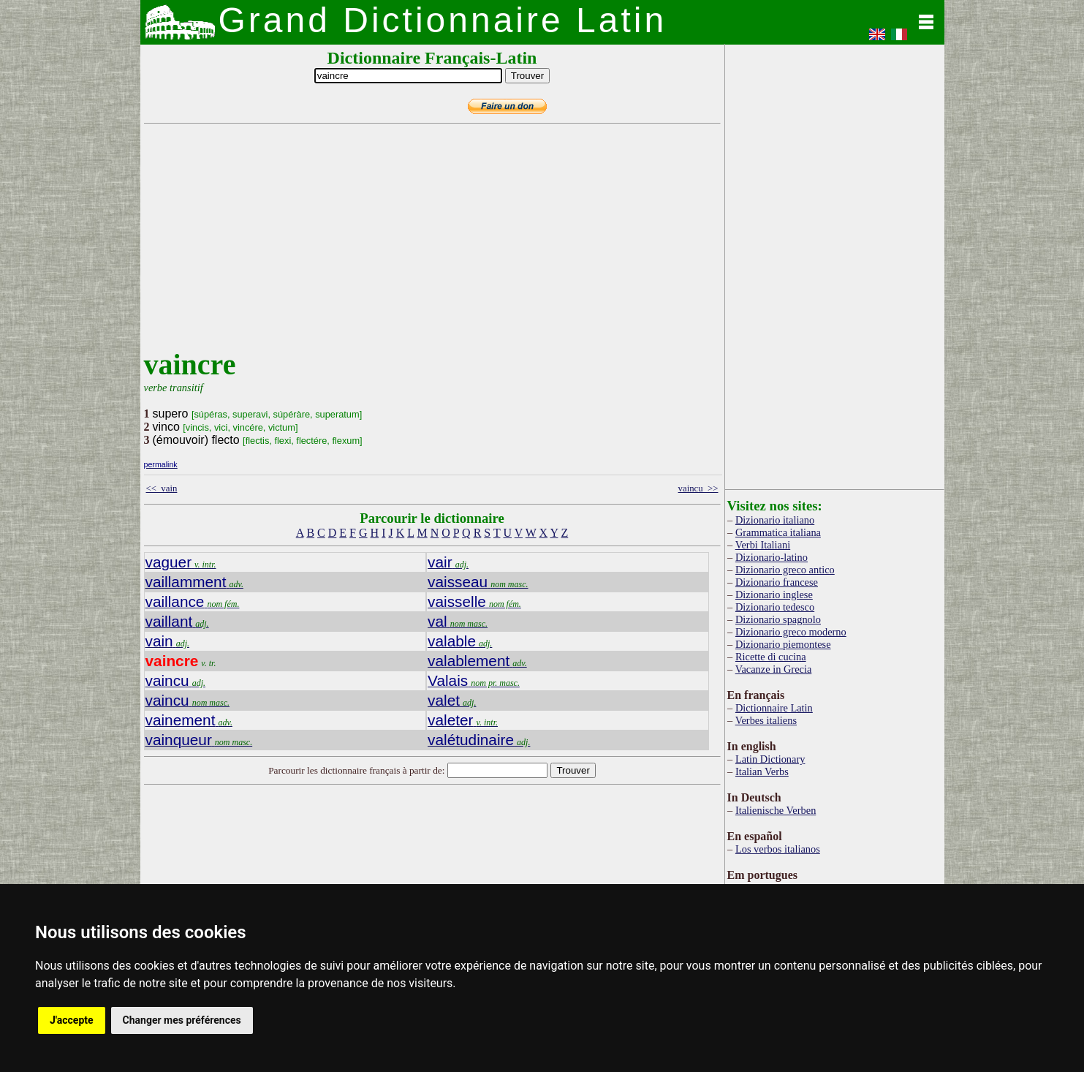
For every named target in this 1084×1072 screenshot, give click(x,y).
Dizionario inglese (774, 594)
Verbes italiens (766, 720)
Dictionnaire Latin (774, 708)
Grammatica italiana (778, 532)
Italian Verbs (762, 771)
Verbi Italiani (763, 545)
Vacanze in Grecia (773, 669)
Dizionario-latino (771, 557)
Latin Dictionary (770, 759)
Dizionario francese (776, 582)
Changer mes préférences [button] (182, 1020)
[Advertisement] (429, 245)
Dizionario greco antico (785, 569)
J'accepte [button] (72, 1020)
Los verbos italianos (777, 849)
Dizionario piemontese (783, 644)
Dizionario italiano (774, 520)
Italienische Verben (775, 810)
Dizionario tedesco (774, 607)
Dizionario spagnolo (778, 619)
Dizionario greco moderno (790, 632)
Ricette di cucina (770, 657)
